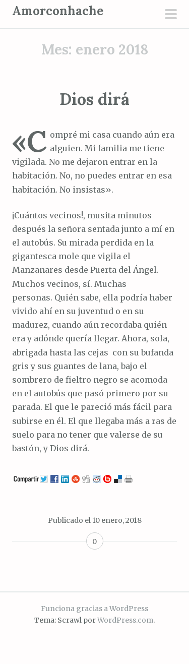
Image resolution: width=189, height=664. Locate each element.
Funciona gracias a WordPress (94, 608)
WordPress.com (125, 620)
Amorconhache (57, 11)
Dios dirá (94, 99)
